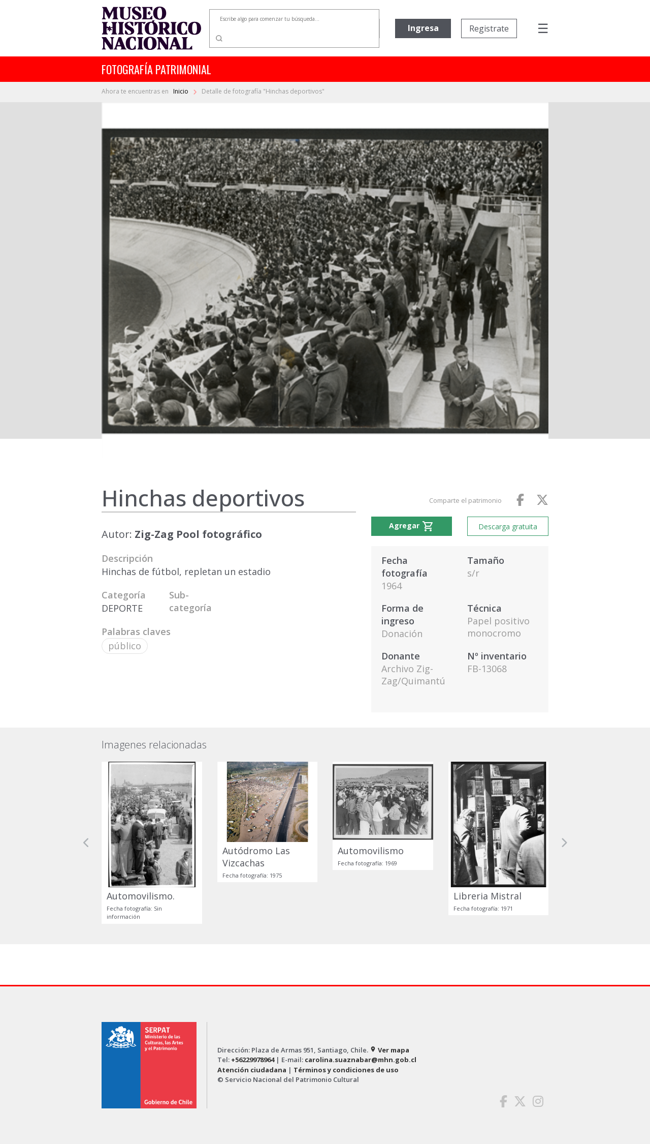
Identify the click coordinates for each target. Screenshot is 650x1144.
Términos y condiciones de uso (346, 1069)
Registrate (489, 28)
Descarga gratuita (507, 526)
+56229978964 (252, 1059)
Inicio (181, 91)
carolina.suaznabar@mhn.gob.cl (360, 1059)
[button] (86, 843)
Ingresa (423, 28)
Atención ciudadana (251, 1069)
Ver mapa (389, 1050)
